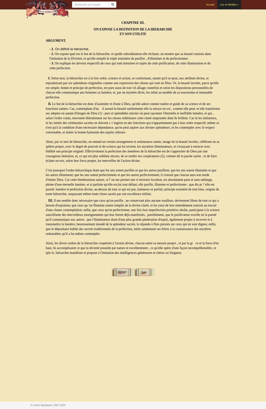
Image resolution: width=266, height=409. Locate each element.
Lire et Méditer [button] (229, 4)
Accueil (210, 4)
